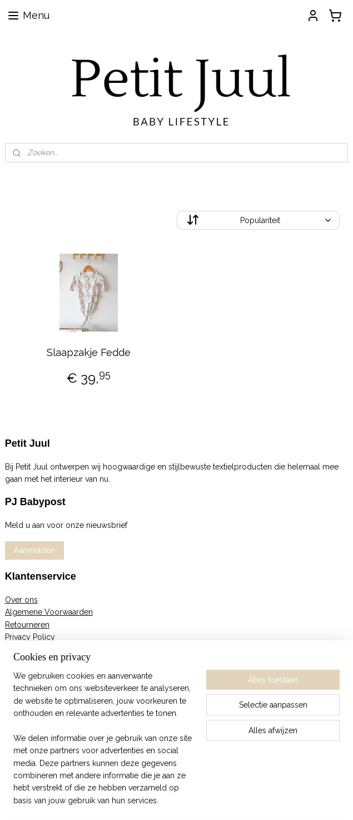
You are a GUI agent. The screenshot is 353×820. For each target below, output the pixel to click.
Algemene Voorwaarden (49, 611)
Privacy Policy (30, 637)
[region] (103, 745)
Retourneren (27, 624)
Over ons (21, 599)
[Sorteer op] (258, 220)
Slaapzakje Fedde (89, 352)
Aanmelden (34, 550)
